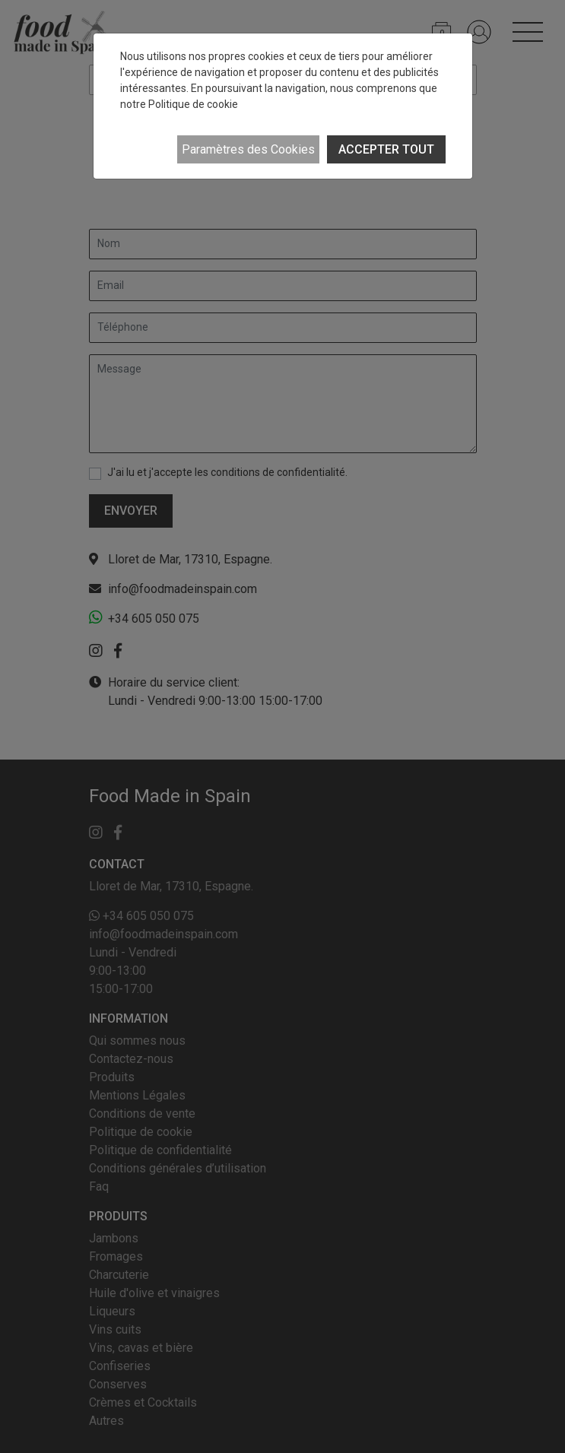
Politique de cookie (193, 104)
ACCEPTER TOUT (386, 149)
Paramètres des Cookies (248, 149)
